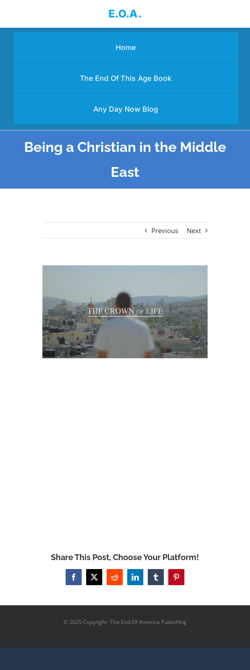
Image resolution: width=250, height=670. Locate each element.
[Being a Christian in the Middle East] (125, 311)
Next (194, 230)
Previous (164, 230)
